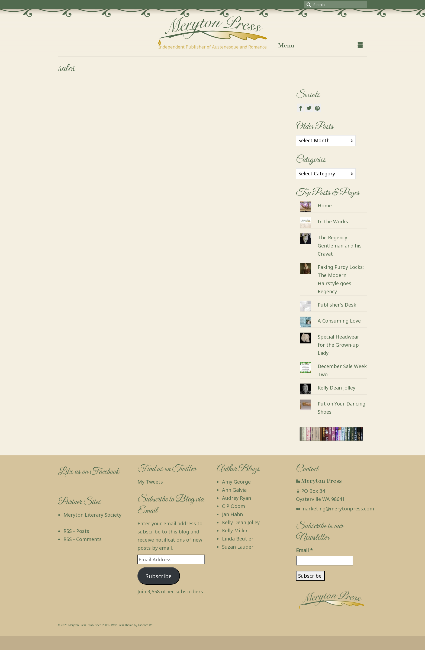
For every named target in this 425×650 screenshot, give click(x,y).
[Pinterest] (317, 108)
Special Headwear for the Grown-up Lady (338, 344)
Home (325, 205)
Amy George (236, 481)
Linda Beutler (237, 538)
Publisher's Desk (337, 304)
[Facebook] (300, 108)
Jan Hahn (232, 514)
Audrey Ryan (236, 498)
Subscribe (159, 576)
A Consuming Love (339, 320)
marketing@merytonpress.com (335, 508)
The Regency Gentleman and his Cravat (340, 245)
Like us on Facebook (88, 472)
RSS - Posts (76, 531)
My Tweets (150, 481)
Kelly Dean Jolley (336, 387)
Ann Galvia (234, 490)
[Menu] (320, 45)
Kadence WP (145, 625)
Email (304, 550)
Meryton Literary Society (92, 514)
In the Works (333, 221)
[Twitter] (309, 108)
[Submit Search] (308, 4)
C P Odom (233, 506)
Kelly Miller (235, 530)
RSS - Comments (82, 539)
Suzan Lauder (237, 546)
